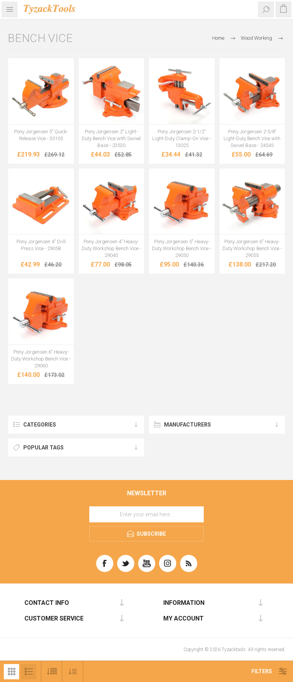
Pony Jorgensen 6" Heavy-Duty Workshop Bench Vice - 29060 (41, 358)
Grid (11, 671)
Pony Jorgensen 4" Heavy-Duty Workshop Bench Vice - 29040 (111, 248)
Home (218, 38)
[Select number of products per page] (51, 671)
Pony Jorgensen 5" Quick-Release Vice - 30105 (41, 135)
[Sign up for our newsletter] (146, 514)
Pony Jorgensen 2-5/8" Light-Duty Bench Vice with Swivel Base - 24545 (252, 138)
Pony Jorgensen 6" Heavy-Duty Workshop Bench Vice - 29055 (252, 248)
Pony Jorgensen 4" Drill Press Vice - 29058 (41, 245)
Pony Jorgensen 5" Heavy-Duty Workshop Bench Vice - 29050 (181, 248)
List (28, 671)
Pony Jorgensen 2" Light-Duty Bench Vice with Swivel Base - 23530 (111, 138)
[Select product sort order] (72, 671)
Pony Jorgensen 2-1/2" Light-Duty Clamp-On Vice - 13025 (181, 138)
